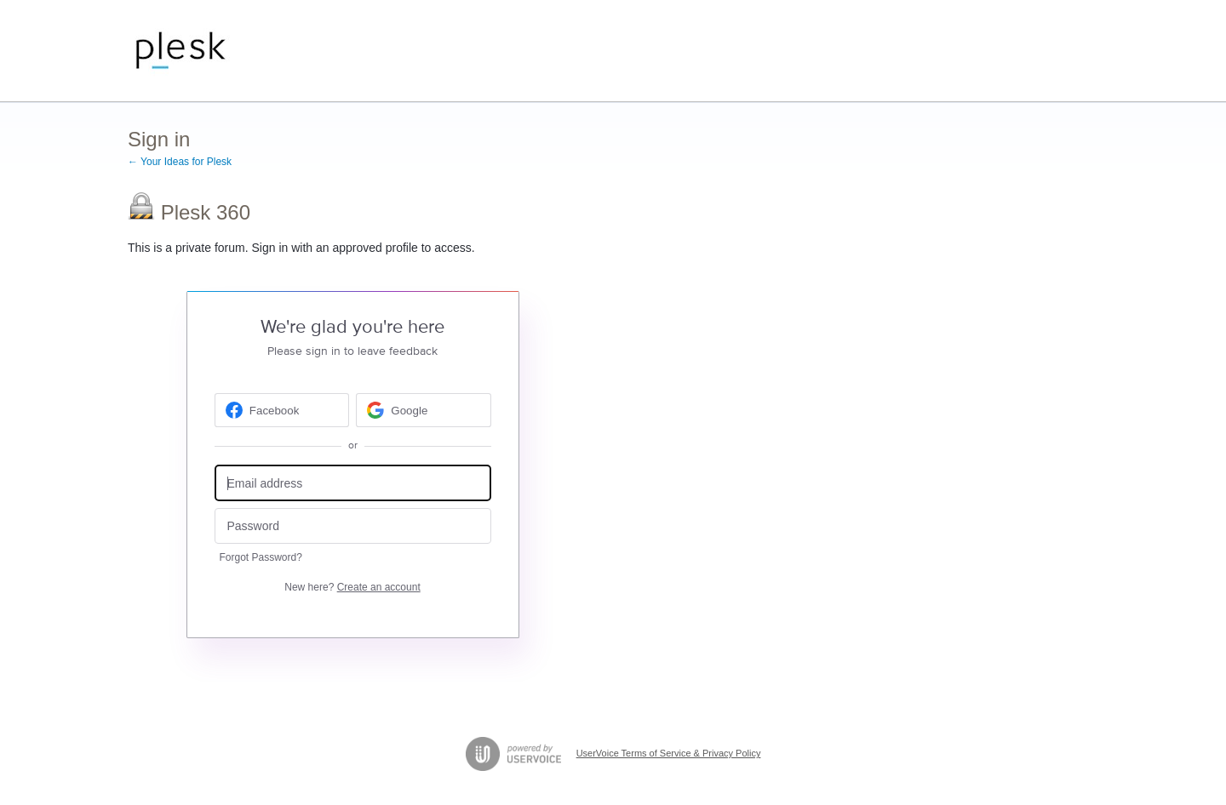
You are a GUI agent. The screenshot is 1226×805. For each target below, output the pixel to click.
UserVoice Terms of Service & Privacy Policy (668, 753)
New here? (352, 587)
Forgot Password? (261, 557)
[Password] (353, 526)
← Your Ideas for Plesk (180, 162)
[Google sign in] (423, 410)
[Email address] (353, 483)
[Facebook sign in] (282, 410)
